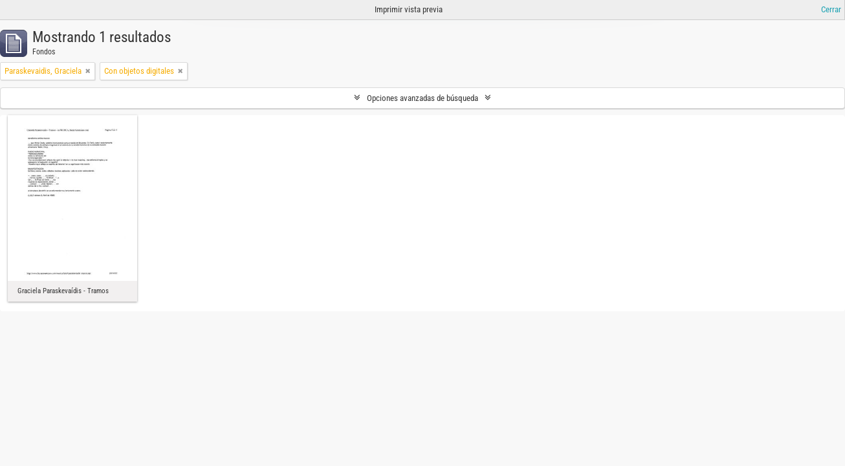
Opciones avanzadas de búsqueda (422, 98)
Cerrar (831, 9)
